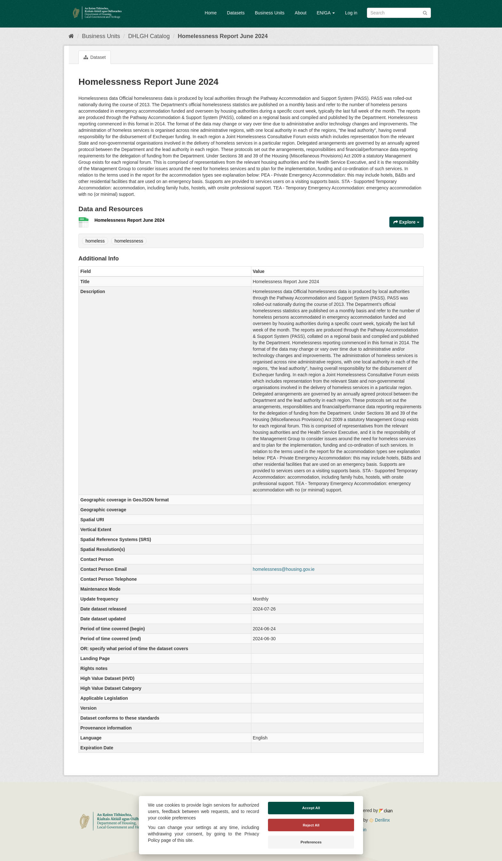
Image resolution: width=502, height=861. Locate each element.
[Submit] (425, 12)
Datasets (236, 12)
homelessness (129, 240)
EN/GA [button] (326, 12)
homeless (95, 240)
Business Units (270, 12)
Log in (351, 12)
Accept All (311, 808)
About (301, 12)
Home (210, 12)
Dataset (95, 57)
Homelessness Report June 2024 (223, 36)
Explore (406, 222)
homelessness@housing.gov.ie (284, 569)
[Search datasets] (399, 13)
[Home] (71, 36)
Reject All (311, 825)
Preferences (311, 842)
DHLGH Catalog (149, 36)
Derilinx (379, 820)
